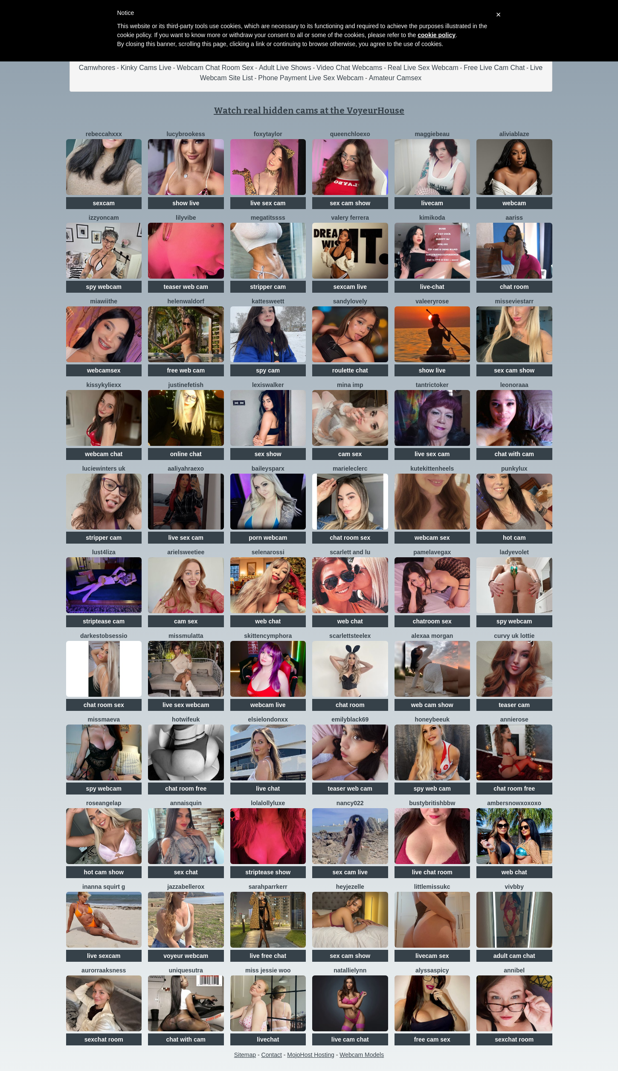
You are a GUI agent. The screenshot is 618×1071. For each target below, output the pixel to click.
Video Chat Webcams (349, 67)
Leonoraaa (514, 384)
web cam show (432, 704)
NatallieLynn (350, 970)
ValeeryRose (432, 301)
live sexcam (104, 955)
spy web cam (432, 788)
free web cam (186, 370)
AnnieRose (514, 719)
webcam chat (103, 454)
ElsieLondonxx (268, 719)
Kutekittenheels (432, 468)
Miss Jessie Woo (268, 970)
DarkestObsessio (104, 635)
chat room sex (350, 537)
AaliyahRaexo (186, 468)
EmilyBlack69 (349, 719)
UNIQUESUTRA (186, 970)
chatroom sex (432, 621)
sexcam (104, 203)
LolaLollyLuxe (268, 803)
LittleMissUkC (432, 886)
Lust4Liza (104, 552)
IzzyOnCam (104, 217)
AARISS (514, 217)
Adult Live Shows (285, 67)
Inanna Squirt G (103, 886)
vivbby (514, 886)
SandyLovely (350, 301)
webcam (514, 203)
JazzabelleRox (185, 886)
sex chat (186, 872)
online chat (186, 454)
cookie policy (437, 35)
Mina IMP (350, 384)
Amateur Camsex (395, 77)
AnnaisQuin (186, 803)
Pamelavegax (432, 552)
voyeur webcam (185, 955)
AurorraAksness (103, 970)
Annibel (514, 970)
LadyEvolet (514, 552)
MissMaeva (103, 719)
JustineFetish (185, 384)
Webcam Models (361, 1054)
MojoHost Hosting (310, 1054)
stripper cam (268, 286)
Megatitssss (268, 217)
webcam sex (432, 537)
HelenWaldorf (186, 301)
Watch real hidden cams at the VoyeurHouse (309, 110)
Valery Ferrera (350, 217)
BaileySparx (268, 468)
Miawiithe (103, 301)
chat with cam (514, 454)
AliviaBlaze (514, 134)
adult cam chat (514, 955)
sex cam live (350, 872)
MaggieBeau (432, 134)
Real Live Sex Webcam (423, 67)
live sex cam (268, 203)
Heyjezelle (350, 886)
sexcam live (350, 286)
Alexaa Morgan (432, 635)
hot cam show (104, 872)
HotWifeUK (186, 719)
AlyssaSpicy (432, 970)
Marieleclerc (350, 468)
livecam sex (432, 955)
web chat (268, 621)
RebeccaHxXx (104, 134)
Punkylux (514, 468)
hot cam (514, 537)
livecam (432, 203)
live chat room (432, 872)
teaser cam (514, 704)
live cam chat (350, 1039)
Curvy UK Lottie (514, 635)
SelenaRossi (268, 552)
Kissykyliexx (103, 384)
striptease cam (104, 621)
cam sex (350, 454)
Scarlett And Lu (350, 552)
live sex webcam (185, 704)
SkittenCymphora (268, 635)
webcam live (268, 704)
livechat (268, 1039)
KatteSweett (268, 301)
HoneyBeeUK (432, 719)
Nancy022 (350, 803)
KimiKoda (432, 217)
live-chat (432, 286)
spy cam (268, 370)
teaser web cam (186, 286)
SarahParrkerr (268, 886)
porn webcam (268, 537)
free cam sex (432, 1039)
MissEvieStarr (514, 301)
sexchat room (103, 1039)
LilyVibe (186, 217)
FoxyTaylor (268, 134)
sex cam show (350, 203)
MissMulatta (185, 635)
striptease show (267, 872)
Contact (271, 1054)
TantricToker (432, 384)
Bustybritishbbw (432, 803)
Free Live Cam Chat (494, 67)
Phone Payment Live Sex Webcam (310, 77)
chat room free (185, 788)
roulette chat (350, 370)
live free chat (268, 955)
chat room (514, 286)
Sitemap (245, 1054)
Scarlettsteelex (350, 635)
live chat (268, 788)
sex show (268, 454)
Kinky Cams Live (146, 67)
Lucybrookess (186, 134)
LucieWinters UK (103, 468)
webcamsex (104, 370)
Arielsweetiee (185, 552)
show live (185, 203)
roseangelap (103, 803)
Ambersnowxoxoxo (514, 803)
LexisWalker (268, 384)
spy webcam (104, 286)
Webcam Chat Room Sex (215, 67)
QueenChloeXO (350, 134)
